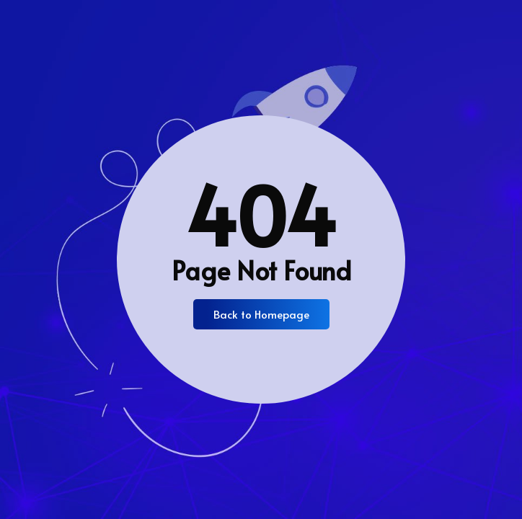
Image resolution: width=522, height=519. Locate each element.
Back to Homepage (261, 313)
